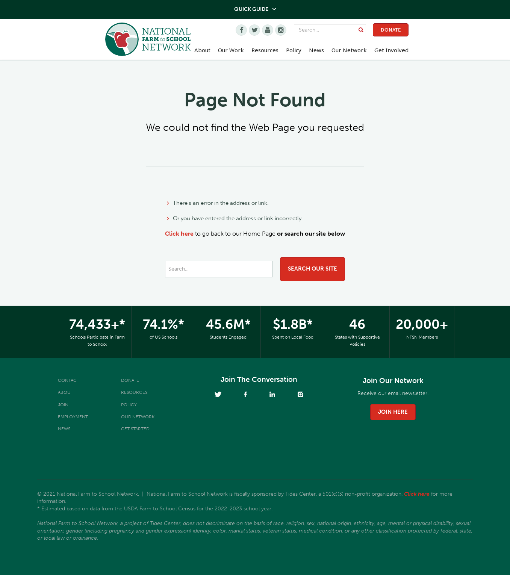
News (64, 428)
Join (63, 404)
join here (393, 412)
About (65, 392)
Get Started (135, 428)
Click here (179, 233)
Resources (264, 50)
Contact (68, 380)
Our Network (349, 50)
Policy (129, 404)
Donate (391, 30)
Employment (73, 416)
